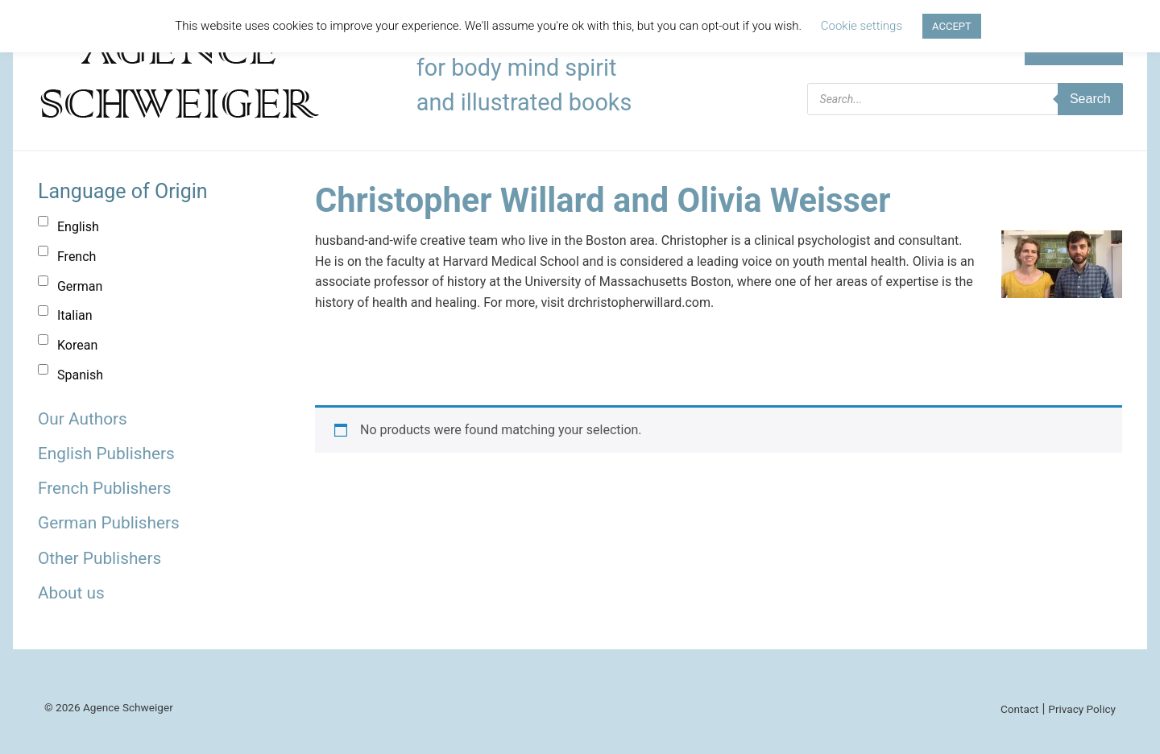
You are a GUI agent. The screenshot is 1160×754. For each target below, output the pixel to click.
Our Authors (82, 419)
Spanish (80, 375)
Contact (1019, 708)
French (76, 256)
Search (1090, 99)
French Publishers (104, 488)
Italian (75, 315)
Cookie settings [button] (861, 26)
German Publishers (109, 522)
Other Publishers (99, 558)
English (78, 226)
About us (71, 593)
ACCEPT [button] (952, 26)
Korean (77, 345)
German (79, 286)
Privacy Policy (1082, 708)
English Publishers (106, 453)
